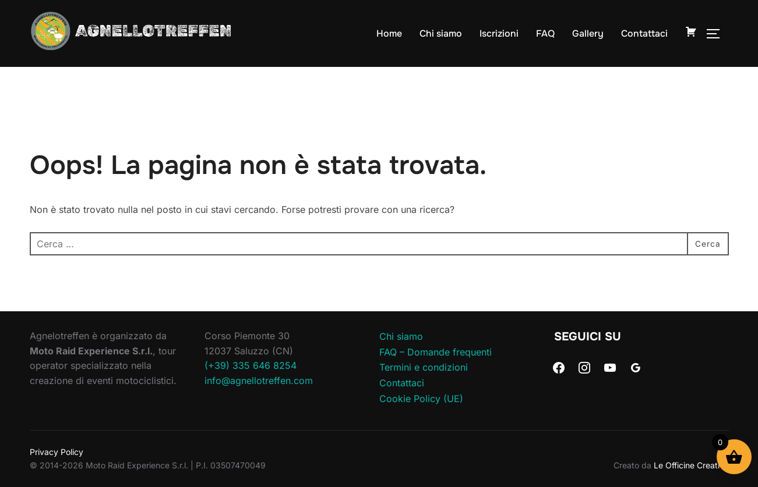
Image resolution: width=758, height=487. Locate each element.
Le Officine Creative (691, 465)
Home (389, 33)
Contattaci (644, 33)
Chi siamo (440, 33)
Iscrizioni (499, 33)
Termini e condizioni (423, 367)
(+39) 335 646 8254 (251, 365)
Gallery (588, 33)
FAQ (545, 33)
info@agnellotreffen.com (259, 380)
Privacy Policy (56, 452)
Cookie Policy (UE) (421, 398)
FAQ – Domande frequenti (435, 351)
